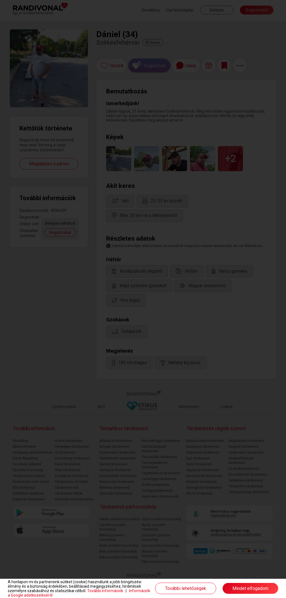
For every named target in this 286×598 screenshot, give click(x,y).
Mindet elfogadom (250, 588)
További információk (105, 591)
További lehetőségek (185, 588)
